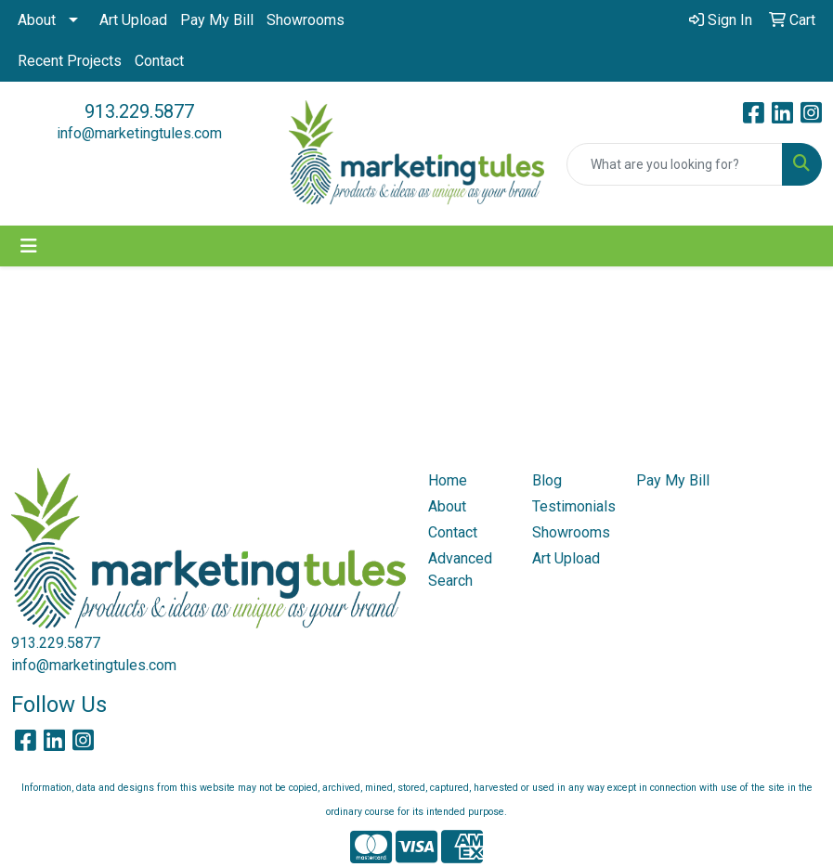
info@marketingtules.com (139, 133)
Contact (159, 61)
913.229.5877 (139, 111)
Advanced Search (460, 569)
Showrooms (306, 20)
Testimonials (573, 506)
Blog (547, 480)
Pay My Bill (217, 20)
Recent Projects (70, 61)
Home (447, 480)
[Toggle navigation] (28, 246)
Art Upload (133, 20)
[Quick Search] (674, 164)
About (37, 20)
